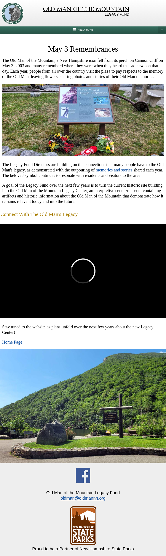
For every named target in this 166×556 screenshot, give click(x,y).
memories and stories (114, 170)
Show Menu (122, 29)
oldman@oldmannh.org (83, 498)
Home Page (12, 342)
